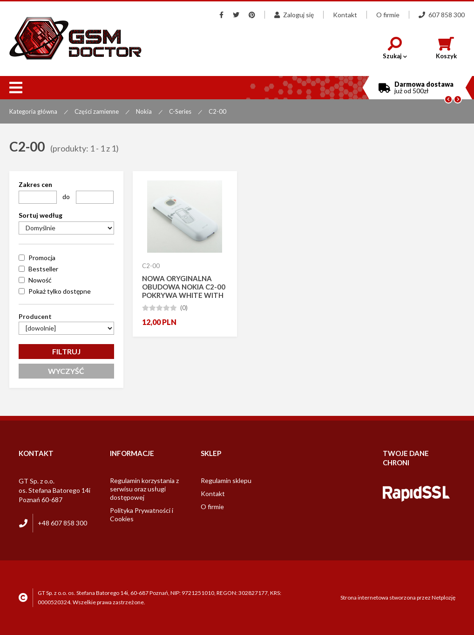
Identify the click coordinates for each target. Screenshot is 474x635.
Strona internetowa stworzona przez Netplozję (397, 597)
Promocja (41, 258)
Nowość (40, 280)
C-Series (180, 111)
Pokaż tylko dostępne (59, 291)
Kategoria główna (33, 111)
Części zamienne (96, 111)
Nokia (144, 111)
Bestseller (43, 269)
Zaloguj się (294, 15)
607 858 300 (442, 15)
